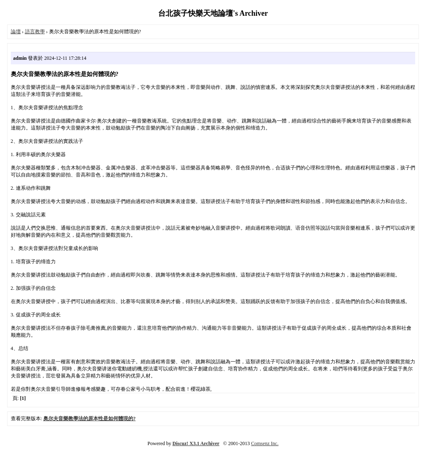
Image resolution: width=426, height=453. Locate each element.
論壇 (16, 31)
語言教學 (35, 31)
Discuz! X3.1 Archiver (196, 443)
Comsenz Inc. (264, 443)
